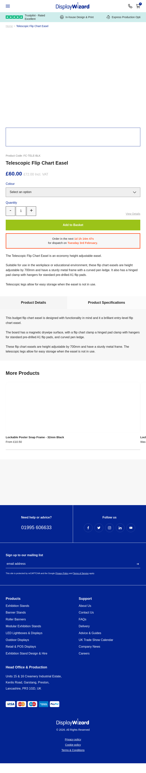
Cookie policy (73, 754)
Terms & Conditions (72, 759)
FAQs (82, 629)
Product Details (33, 311)
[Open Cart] (138, 6)
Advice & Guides (90, 642)
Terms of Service (81, 583)
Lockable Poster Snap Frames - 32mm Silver (73, 445)
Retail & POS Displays (21, 656)
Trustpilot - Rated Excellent (25, 25)
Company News (89, 656)
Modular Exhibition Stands (23, 636)
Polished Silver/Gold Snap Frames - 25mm (115, 445)
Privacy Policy (62, 583)
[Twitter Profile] (98, 537)
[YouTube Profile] (130, 537)
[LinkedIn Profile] (120, 537)
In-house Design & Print (77, 25)
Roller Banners (16, 629)
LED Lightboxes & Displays (24, 642)
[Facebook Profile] (88, 537)
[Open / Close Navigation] (12, 6)
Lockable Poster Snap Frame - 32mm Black (26, 445)
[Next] (138, 86)
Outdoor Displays (17, 649)
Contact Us (86, 622)
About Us (85, 615)
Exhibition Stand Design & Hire (26, 663)
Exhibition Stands (17, 615)
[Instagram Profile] (109, 537)
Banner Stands (16, 622)
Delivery (84, 636)
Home (9, 34)
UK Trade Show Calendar (96, 649)
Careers (84, 663)
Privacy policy (73, 749)
